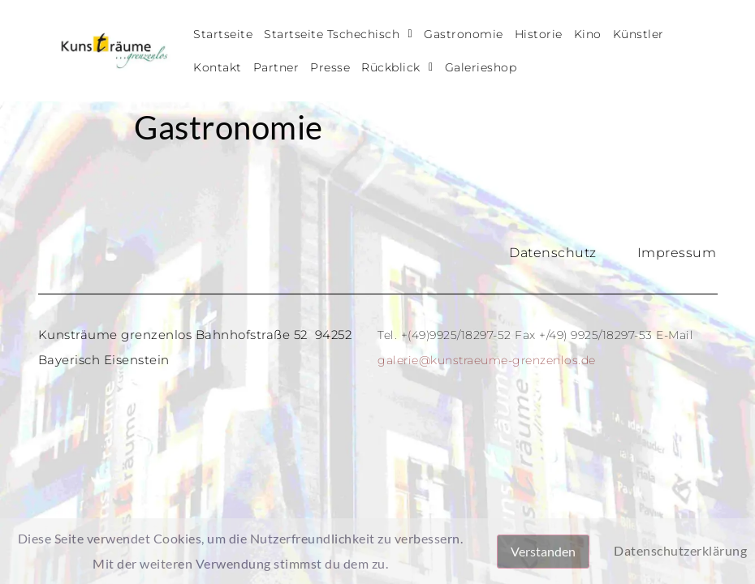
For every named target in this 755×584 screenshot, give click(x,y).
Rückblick (397, 67)
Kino (588, 34)
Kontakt (217, 67)
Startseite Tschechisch (338, 34)
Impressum (677, 252)
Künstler (638, 34)
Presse (330, 67)
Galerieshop (481, 67)
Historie (539, 34)
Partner (276, 67)
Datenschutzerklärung (680, 550)
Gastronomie (463, 34)
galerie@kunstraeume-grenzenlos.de (487, 360)
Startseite (222, 34)
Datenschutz (553, 252)
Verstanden (543, 551)
